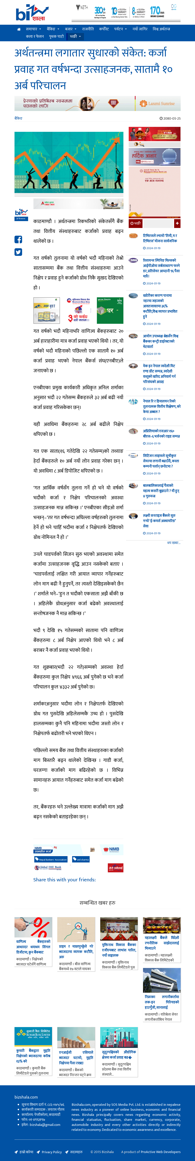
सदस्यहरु (76, 1152)
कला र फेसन (35, 36)
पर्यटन (118, 29)
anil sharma (81, 859)
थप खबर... (174, 543)
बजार (68, 29)
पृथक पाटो (56, 36)
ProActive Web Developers (161, 1152)
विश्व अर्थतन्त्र (161, 29)
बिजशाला (20, 218)
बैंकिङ (51, 29)
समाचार (31, 29)
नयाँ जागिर (140, 29)
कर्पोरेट (104, 29)
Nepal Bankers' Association (51, 859)
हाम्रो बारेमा (26, 1152)
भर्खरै (73, 36)
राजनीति (88, 29)
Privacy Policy (52, 1152)
